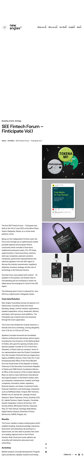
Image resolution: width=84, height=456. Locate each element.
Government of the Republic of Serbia (23, 364)
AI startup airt (16, 395)
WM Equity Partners (21, 406)
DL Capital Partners (9, 400)
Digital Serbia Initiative (10, 412)
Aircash (33, 395)
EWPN (13, 414)
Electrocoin (6, 414)
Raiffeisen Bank (14, 392)
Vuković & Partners (24, 403)
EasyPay (32, 397)
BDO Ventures (33, 392)
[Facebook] (46, 444)
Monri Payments (16, 397)
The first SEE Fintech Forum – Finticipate (18, 226)
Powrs (34, 347)
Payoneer (33, 406)
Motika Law (6, 395)
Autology (22, 409)
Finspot (24, 392)
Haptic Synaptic (24, 400)
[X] (46, 448)
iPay (3, 409)
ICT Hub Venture (12, 409)
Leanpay (26, 395)
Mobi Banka (31, 409)
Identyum (5, 397)
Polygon (20, 414)
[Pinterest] (46, 452)
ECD (38, 397)
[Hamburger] (5, 27)
